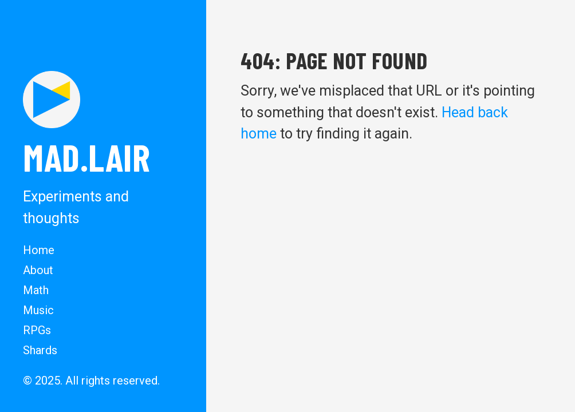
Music (38, 310)
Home (38, 250)
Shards (40, 350)
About (38, 270)
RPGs (37, 330)
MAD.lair (86, 156)
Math (36, 290)
